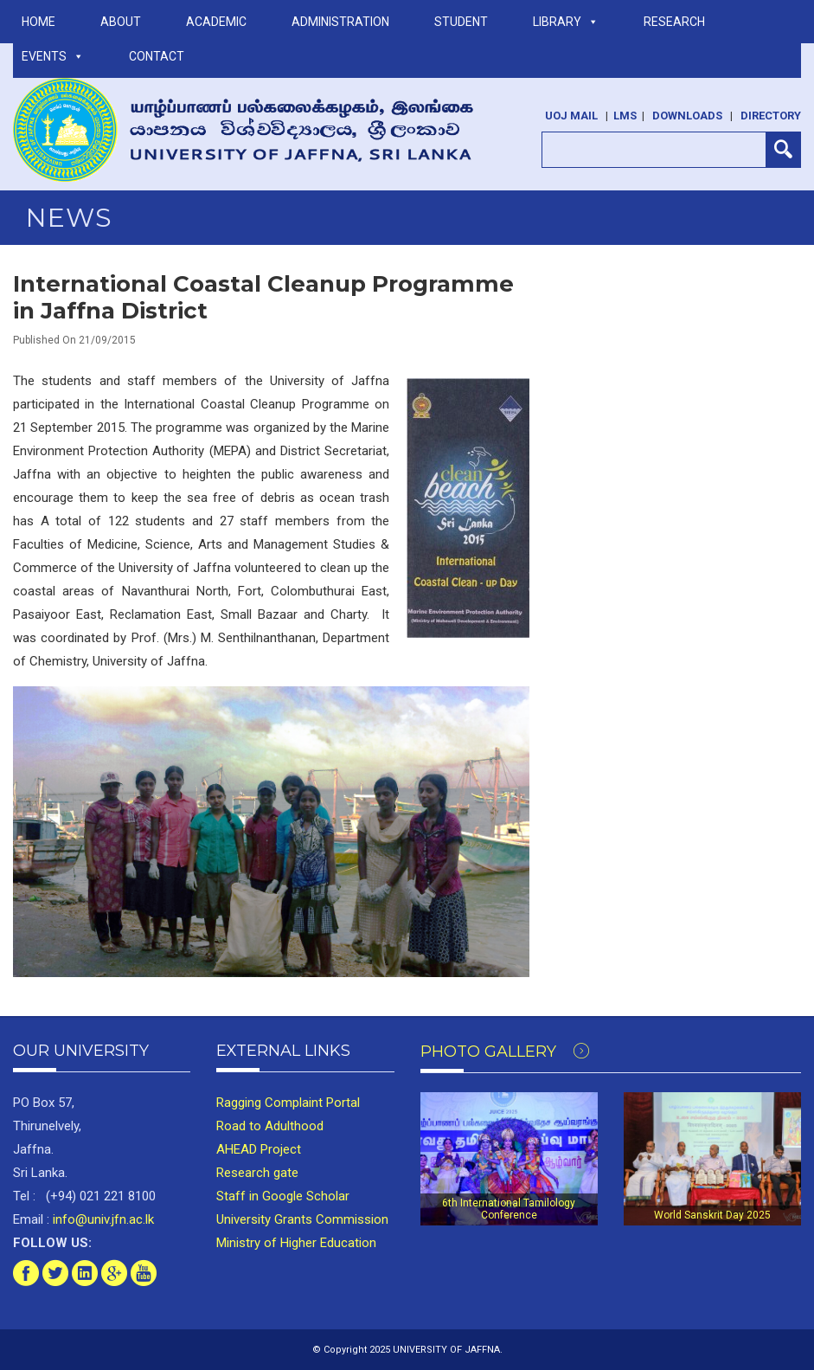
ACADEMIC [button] (216, 22)
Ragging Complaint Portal (288, 1102)
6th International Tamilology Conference (508, 1209)
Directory (770, 115)
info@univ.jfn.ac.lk (101, 1219)
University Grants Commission (302, 1219)
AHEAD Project (258, 1149)
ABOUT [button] (120, 22)
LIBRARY (566, 21)
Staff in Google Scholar (282, 1196)
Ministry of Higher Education (296, 1243)
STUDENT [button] (461, 22)
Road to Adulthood (270, 1126)
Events (53, 56)
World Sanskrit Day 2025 (712, 1215)
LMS (625, 115)
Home (38, 22)
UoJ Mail (571, 115)
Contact (156, 56)
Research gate (257, 1172)
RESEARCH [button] (674, 22)
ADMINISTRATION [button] (340, 22)
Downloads (687, 115)
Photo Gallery (504, 1051)
